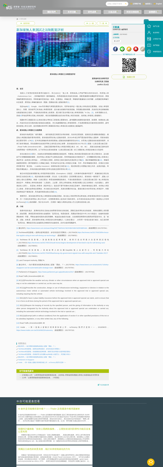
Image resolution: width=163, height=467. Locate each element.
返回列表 (26, 23)
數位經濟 (117, 43)
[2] (29, 106)
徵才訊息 (96, 454)
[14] (55, 192)
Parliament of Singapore (26, 360)
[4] (21, 115)
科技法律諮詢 (133, 12)
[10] (100, 160)
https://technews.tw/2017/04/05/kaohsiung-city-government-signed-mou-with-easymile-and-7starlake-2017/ (68, 253)
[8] (31, 154)
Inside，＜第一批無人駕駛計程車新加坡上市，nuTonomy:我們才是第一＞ (42, 362)
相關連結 (127, 454)
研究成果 (92, 12)
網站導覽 (96, 458)
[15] (26, 202)
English (159, 4)
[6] (79, 140)
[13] (31, 176)
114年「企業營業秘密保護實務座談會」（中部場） (41, 378)
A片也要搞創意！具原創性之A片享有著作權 (99, 436)
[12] (68, 169)
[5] (32, 140)
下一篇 (103, 22)
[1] (68, 102)
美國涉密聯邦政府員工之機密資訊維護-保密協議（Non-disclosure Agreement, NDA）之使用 (47, 442)
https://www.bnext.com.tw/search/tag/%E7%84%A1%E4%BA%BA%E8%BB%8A (56, 228)
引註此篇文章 (104, 385)
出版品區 (112, 12)
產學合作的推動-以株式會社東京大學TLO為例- (100, 442)
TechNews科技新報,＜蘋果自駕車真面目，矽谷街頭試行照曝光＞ (39, 349)
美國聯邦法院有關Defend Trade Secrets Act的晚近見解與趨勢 (41, 436)
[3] (92, 112)
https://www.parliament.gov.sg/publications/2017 (56, 272)
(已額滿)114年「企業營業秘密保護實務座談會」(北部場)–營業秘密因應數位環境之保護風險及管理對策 (60, 375)
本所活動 (72, 12)
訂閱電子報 (137, 4)
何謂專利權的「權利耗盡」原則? (95, 439)
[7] (87, 144)
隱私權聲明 (83, 454)
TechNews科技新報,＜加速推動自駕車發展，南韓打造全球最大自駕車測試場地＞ (44, 351)
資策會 (113, 454)
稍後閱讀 (156, 54)
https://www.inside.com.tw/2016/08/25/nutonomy (34, 330)
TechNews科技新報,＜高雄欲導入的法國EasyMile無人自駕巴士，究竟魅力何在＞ (44, 354)
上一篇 (90, 22)
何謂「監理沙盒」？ (90, 433)
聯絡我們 (82, 458)
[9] (83, 160)
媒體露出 (153, 12)
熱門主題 (155, 29)
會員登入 (148, 4)
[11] (67, 166)
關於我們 (51, 12)
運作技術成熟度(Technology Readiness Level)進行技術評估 (40, 439)
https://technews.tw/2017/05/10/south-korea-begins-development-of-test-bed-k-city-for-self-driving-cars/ (66, 243)
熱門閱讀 (155, 48)
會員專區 (155, 35)
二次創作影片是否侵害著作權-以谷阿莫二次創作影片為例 (39, 433)
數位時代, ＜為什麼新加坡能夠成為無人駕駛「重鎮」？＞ (37, 346)
